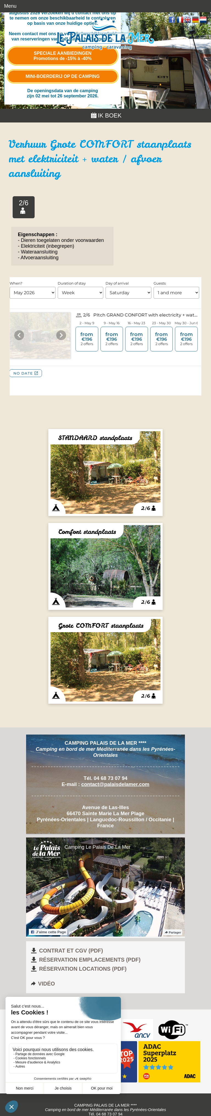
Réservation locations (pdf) (78, 969)
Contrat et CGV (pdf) (66, 951)
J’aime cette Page (48, 932)
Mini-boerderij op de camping (63, 76)
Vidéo (42, 984)
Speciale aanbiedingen (62, 56)
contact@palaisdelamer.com (115, 784)
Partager (172, 932)
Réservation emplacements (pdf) (85, 960)
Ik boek (106, 115)
